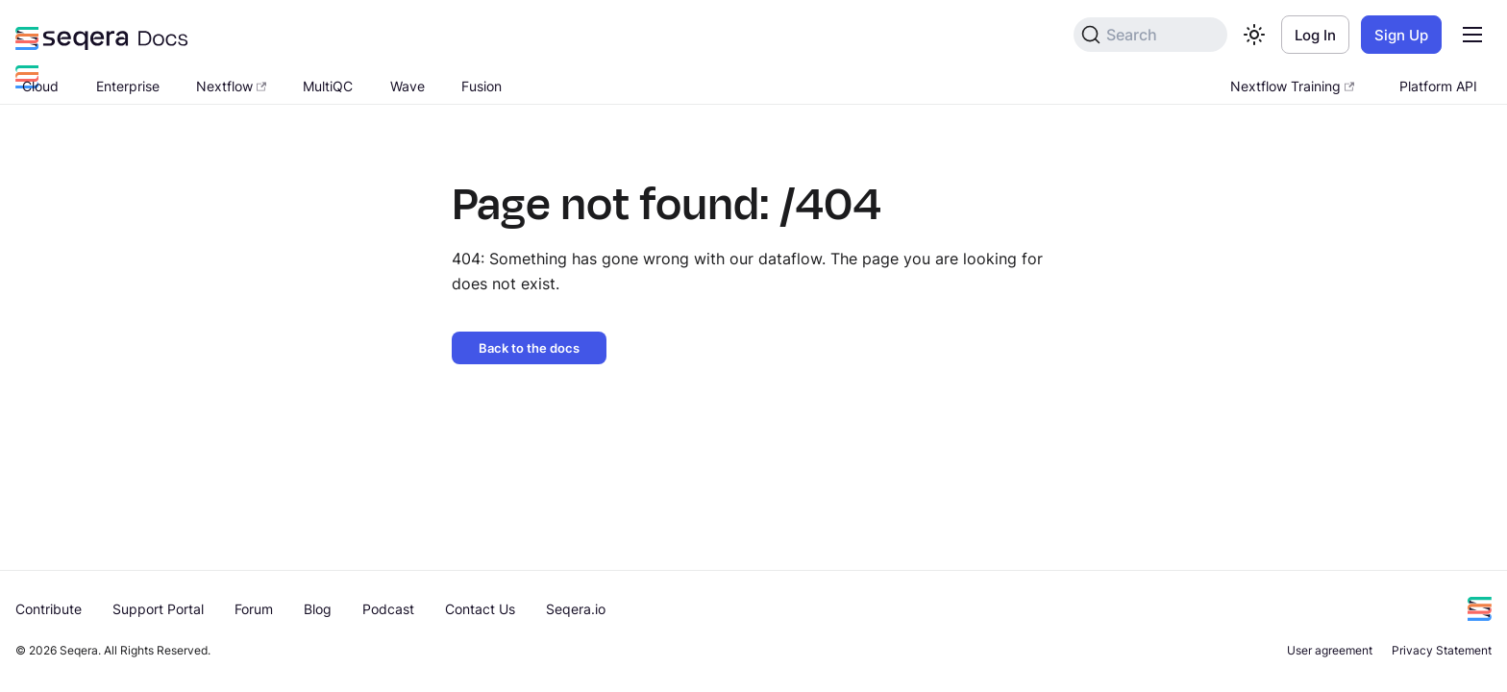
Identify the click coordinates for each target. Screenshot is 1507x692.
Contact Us (480, 609)
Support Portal (158, 609)
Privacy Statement (1442, 650)
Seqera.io (575, 609)
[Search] (1150, 34)
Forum (254, 609)
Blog (318, 609)
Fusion (481, 86)
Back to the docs (529, 348)
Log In (1315, 35)
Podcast (388, 609)
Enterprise (128, 86)
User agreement (1329, 650)
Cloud (40, 86)
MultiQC (328, 86)
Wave (407, 86)
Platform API (1438, 86)
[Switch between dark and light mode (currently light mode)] (1254, 34)
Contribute (48, 609)
